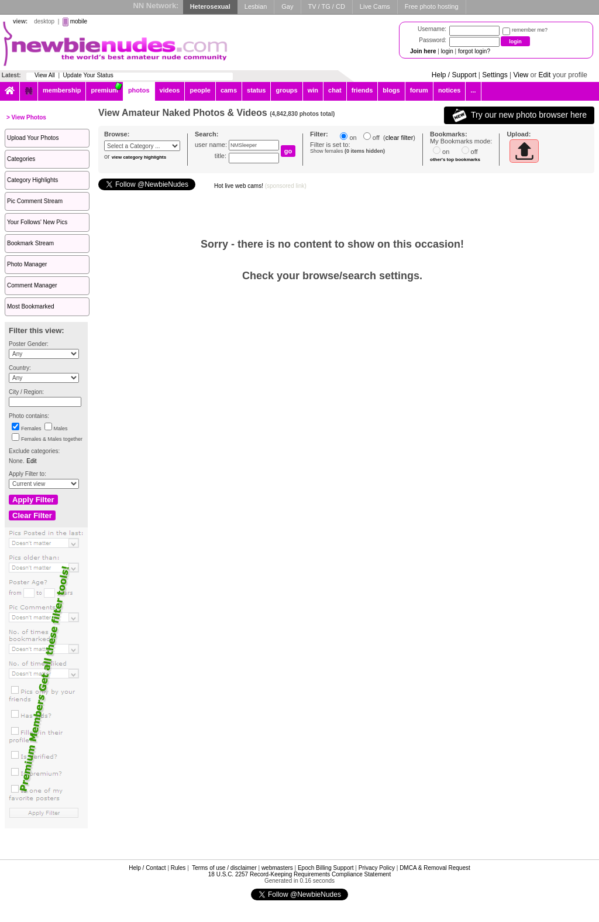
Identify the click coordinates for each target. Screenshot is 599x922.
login (447, 51)
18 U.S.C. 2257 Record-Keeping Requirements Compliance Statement (299, 874)
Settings (494, 75)
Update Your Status (88, 75)
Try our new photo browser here (519, 115)
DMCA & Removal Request (435, 868)
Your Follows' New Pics (37, 222)
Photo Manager (27, 264)
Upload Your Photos (32, 138)
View (520, 75)
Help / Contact (147, 868)
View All (45, 75)
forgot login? (474, 51)
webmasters (277, 868)
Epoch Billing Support (326, 868)
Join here (423, 51)
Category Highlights (32, 180)
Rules (178, 868)
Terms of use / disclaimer (224, 868)
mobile (78, 21)
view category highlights (139, 157)
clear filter (399, 137)
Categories (21, 159)
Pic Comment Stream (35, 201)
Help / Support (454, 75)
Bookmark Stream (30, 243)
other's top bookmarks (455, 159)
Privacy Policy (377, 868)
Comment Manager (32, 285)
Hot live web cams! (260, 186)
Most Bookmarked (30, 306)
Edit (545, 75)
